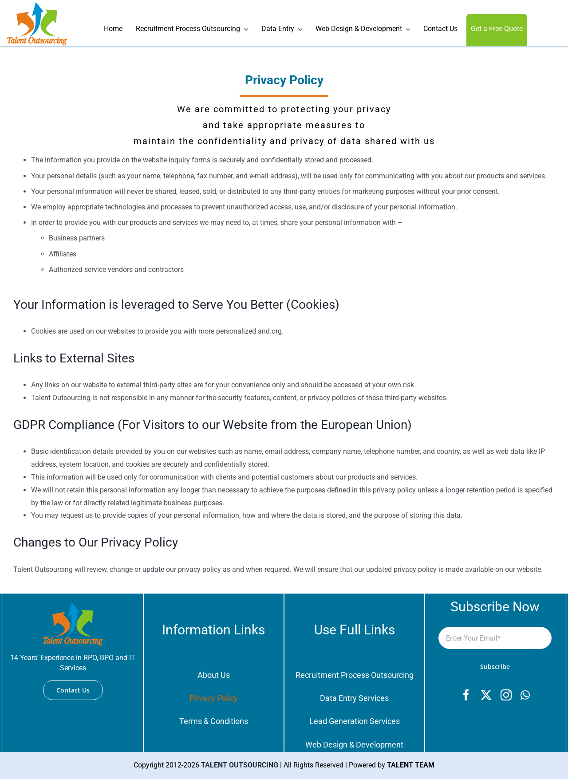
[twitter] (486, 694)
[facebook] (466, 694)
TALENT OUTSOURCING (239, 765)
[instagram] (506, 694)
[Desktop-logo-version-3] (37, 5)
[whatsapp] (525, 694)
